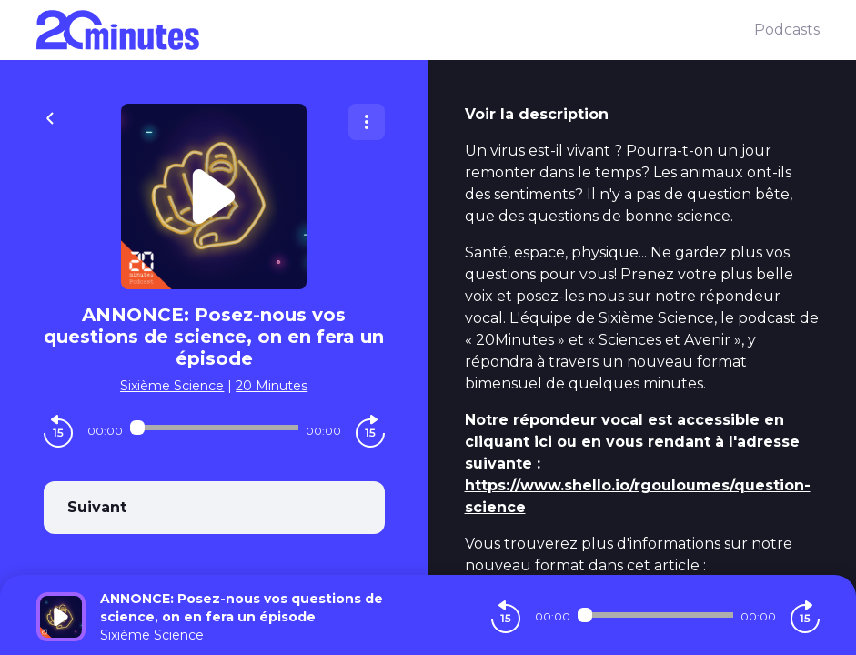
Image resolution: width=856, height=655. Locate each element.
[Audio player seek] (214, 427)
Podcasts (787, 29)
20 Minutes (271, 386)
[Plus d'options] (366, 122)
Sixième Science (172, 386)
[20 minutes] (395, 30)
